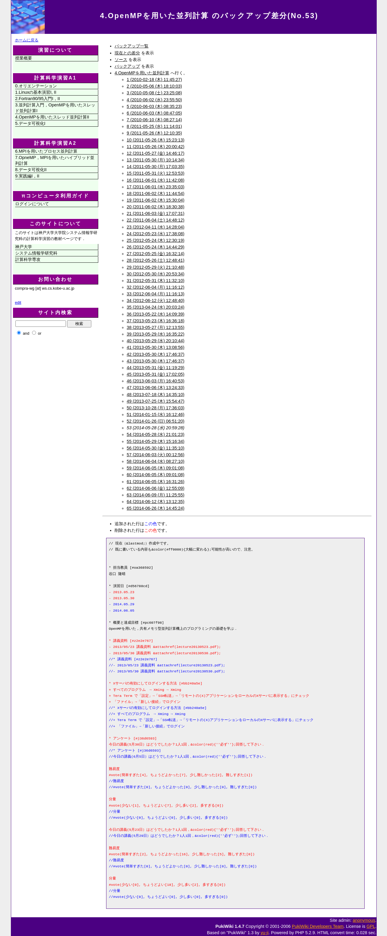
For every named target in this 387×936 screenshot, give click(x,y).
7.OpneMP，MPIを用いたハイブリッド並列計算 (54, 160)
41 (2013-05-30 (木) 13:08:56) (155, 347)
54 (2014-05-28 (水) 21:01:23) (155, 434)
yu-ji (264, 932)
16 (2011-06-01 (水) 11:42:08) (155, 180)
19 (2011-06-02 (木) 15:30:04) (155, 200)
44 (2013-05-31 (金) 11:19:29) (155, 367)
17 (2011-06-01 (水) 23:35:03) (155, 186)
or (39, 333)
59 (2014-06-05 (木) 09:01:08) (155, 468)
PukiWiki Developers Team (317, 926)
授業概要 (23, 58)
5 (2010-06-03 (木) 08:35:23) (154, 106)
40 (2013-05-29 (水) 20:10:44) (155, 340)
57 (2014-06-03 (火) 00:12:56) (155, 454)
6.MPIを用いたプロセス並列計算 (46, 151)
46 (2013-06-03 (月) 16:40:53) (155, 381)
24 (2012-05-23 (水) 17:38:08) (155, 233)
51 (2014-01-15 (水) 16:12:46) (155, 414)
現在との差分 (127, 52)
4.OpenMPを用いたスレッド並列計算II (52, 117)
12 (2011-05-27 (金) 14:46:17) (155, 153)
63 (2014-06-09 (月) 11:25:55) (155, 494)
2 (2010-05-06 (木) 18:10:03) (154, 86)
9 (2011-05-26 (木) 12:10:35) (154, 133)
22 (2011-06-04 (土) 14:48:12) (155, 220)
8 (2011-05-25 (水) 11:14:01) (154, 126)
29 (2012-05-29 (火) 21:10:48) (155, 267)
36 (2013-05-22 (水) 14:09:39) (155, 314)
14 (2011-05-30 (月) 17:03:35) (155, 166)
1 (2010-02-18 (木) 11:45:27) (154, 79)
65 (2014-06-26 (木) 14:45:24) (155, 508)
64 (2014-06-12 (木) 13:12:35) (155, 501)
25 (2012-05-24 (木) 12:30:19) (155, 240)
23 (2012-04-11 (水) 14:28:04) (155, 227)
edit (18, 302)
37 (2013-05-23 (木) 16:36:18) (155, 320)
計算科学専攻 (28, 259)
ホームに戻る (26, 40)
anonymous (364, 920)
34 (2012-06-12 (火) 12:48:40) (155, 300)
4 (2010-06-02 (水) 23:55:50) (154, 99)
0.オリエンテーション (36, 85)
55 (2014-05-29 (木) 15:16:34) (155, 441)
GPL (370, 926)
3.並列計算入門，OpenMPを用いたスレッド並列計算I (55, 107)
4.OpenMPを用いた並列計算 (142, 72)
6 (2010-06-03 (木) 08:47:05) (154, 113)
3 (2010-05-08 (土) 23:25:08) (154, 92)
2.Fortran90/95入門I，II (37, 98)
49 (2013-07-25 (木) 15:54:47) (155, 401)
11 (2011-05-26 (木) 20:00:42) (155, 146)
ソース (121, 59)
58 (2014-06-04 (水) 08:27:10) (155, 461)
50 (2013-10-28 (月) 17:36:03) (155, 407)
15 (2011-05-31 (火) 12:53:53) (155, 173)
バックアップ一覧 (131, 46)
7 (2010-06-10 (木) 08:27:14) (154, 119)
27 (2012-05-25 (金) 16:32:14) (155, 253)
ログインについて (32, 203)
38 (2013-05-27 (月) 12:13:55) (155, 327)
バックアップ (127, 66)
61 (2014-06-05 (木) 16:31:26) (155, 481)
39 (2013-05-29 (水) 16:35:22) (155, 334)
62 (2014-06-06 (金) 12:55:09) (155, 488)
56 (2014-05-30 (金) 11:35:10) (155, 448)
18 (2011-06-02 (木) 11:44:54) (155, 193)
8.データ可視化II (31, 169)
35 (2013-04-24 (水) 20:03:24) (155, 307)
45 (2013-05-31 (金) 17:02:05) (155, 374)
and (26, 333)
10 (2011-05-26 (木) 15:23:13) (155, 140)
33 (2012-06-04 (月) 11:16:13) (155, 293)
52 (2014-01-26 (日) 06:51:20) (155, 421)
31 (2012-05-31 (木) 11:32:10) (155, 280)
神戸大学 (23, 246)
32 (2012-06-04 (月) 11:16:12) (155, 287)
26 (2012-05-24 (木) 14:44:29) (155, 247)
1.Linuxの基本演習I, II (35, 92)
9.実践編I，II (27, 176)
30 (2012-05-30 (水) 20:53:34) (155, 273)
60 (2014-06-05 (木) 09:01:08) (155, 474)
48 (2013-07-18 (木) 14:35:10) (155, 394)
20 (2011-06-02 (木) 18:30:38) (155, 206)
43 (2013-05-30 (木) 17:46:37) (155, 361)
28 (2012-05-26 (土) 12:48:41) (155, 260)
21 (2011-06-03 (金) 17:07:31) (155, 213)
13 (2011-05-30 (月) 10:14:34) (155, 160)
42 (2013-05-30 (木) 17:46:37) (155, 354)
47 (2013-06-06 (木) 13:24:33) (155, 387)
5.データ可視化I (30, 123)
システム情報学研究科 (36, 253)
